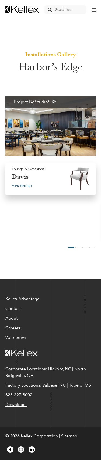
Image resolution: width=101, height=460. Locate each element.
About (11, 318)
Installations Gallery (50, 54)
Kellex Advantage (22, 299)
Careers (12, 328)
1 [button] (71, 247)
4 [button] (92, 247)
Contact (13, 309)
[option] (50, 148)
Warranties (15, 338)
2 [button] (78, 247)
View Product (22, 185)
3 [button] (85, 247)
